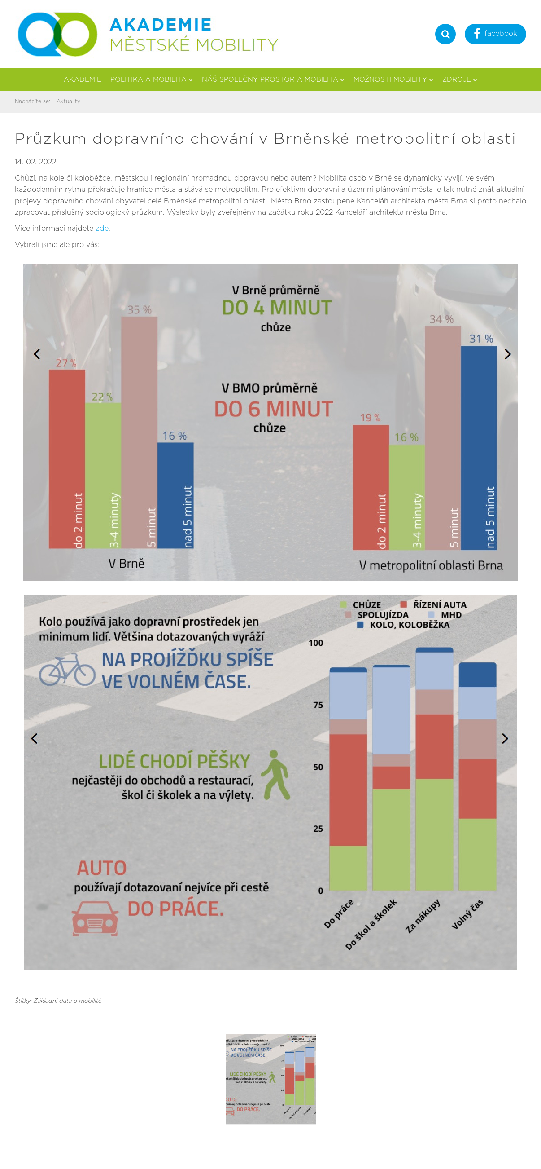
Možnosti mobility (393, 79)
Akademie (82, 79)
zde (102, 228)
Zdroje (459, 79)
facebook (495, 34)
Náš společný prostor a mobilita (273, 79)
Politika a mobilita (151, 79)
